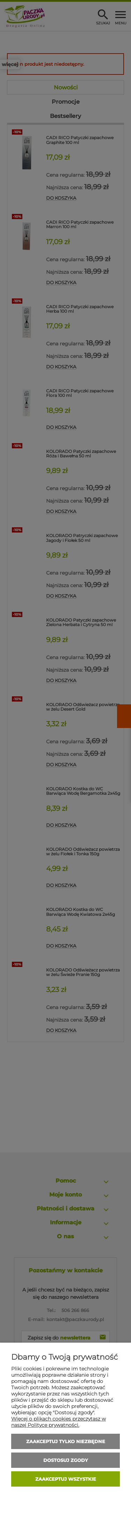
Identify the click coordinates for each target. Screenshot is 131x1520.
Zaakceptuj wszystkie (65, 1479)
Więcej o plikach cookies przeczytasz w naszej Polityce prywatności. (58, 1422)
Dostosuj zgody (65, 1460)
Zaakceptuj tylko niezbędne (65, 1441)
